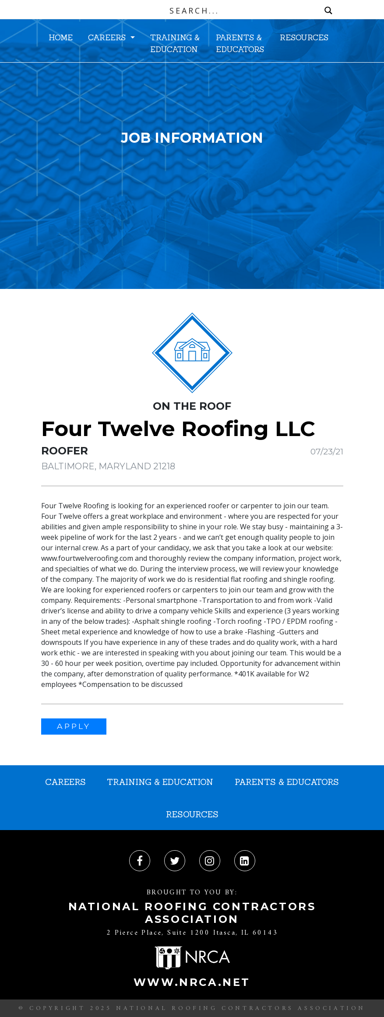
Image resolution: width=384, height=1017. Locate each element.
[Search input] (194, 10)
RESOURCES (304, 37)
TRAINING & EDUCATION (175, 43)
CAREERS (108, 37)
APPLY (74, 726)
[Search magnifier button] (328, 10)
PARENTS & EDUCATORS (240, 43)
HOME (61, 37)
